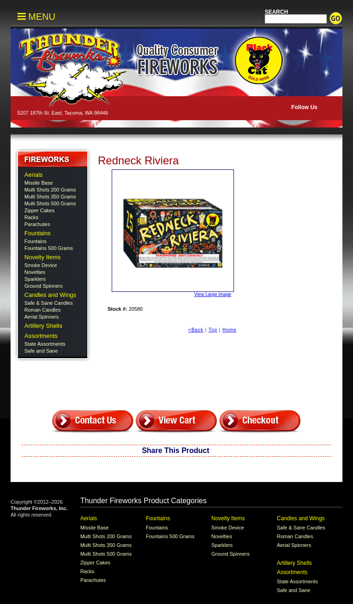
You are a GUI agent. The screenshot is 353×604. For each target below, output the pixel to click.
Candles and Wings (50, 294)
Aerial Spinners (41, 316)
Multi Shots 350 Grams (50, 196)
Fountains (37, 233)
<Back (196, 329)
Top (213, 329)
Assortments (40, 335)
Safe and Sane (41, 351)
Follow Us (303, 107)
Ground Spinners (43, 286)
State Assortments (44, 344)
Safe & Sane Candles (48, 303)
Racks (31, 217)
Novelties (34, 272)
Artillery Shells (43, 325)
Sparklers (35, 279)
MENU (36, 17)
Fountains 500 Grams (48, 248)
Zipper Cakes (39, 210)
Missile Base (38, 183)
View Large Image (171, 233)
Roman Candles (42, 310)
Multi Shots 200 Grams (50, 189)
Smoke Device (40, 265)
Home (229, 329)
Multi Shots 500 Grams (50, 203)
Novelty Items (42, 257)
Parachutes (37, 224)
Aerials (33, 174)
